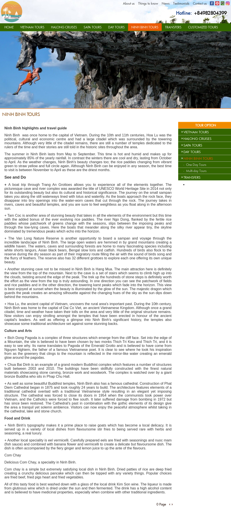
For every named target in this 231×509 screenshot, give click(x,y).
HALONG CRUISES (64, 27)
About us (129, 3)
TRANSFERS (173, 27)
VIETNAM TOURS (32, 27)
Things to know (148, 3)
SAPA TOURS (93, 27)
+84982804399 (210, 13)
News (166, 3)
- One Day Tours (194, 165)
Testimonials (181, 3)
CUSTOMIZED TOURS (203, 27)
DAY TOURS (116, 27)
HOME (9, 27)
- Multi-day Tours (195, 171)
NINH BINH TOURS (144, 27)
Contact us (200, 3)
